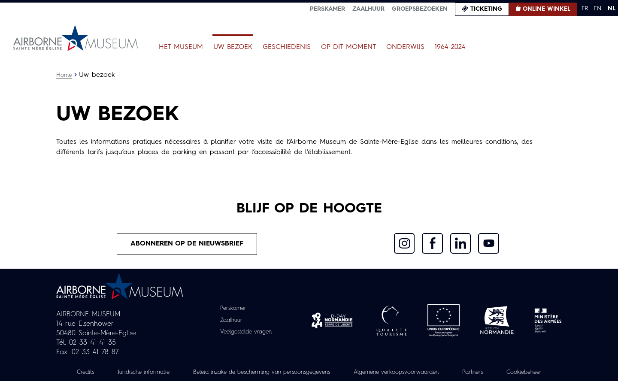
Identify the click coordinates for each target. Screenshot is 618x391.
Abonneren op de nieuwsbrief (187, 244)
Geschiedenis (287, 47)
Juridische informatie (163, 373)
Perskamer (327, 9)
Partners (514, 373)
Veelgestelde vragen (246, 332)
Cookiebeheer (309, 382)
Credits (101, 373)
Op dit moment (348, 47)
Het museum (181, 47)
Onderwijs (405, 47)
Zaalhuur (368, 9)
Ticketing (486, 9)
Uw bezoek (232, 47)
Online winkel (546, 9)
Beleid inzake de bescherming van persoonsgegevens (289, 373)
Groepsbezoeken (420, 9)
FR (585, 9)
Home (64, 75)
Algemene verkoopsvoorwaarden (433, 373)
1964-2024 (450, 47)
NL (611, 9)
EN (598, 9)
